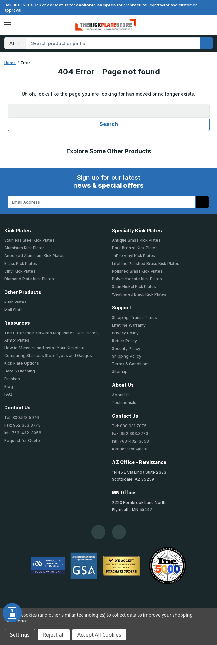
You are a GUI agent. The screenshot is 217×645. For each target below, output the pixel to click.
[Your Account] (197, 25)
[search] (206, 43)
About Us (121, 394)
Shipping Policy (126, 356)
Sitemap (120, 371)
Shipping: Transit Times (134, 317)
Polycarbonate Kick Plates (137, 278)
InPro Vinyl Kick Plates (133, 255)
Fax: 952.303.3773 (22, 425)
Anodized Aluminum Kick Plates (34, 255)
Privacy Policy (125, 333)
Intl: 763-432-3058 (22, 432)
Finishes (12, 378)
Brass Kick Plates (20, 263)
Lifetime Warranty (129, 325)
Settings (20, 634)
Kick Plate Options (21, 363)
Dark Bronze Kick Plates (135, 247)
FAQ (8, 394)
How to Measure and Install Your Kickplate (44, 347)
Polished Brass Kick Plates (137, 271)
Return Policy (124, 340)
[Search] (15, 43)
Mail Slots (13, 309)
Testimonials (124, 402)
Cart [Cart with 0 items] (208, 25)
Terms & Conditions (131, 363)
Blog (8, 386)
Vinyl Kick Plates (19, 271)
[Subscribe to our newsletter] (202, 202)
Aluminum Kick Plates (24, 247)
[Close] (209, 7)
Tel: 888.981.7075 (129, 425)
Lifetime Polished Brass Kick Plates (145, 263)
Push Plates (15, 302)
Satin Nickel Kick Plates (134, 286)
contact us (57, 5)
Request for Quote (22, 440)
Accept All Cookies (99, 634)
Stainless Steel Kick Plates (29, 240)
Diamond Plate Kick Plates (29, 278)
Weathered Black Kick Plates (139, 294)
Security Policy (126, 348)
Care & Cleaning (19, 371)
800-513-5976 (26, 5)
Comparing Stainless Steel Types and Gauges (48, 355)
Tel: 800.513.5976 (21, 417)
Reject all (53, 634)
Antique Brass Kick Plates (136, 240)
